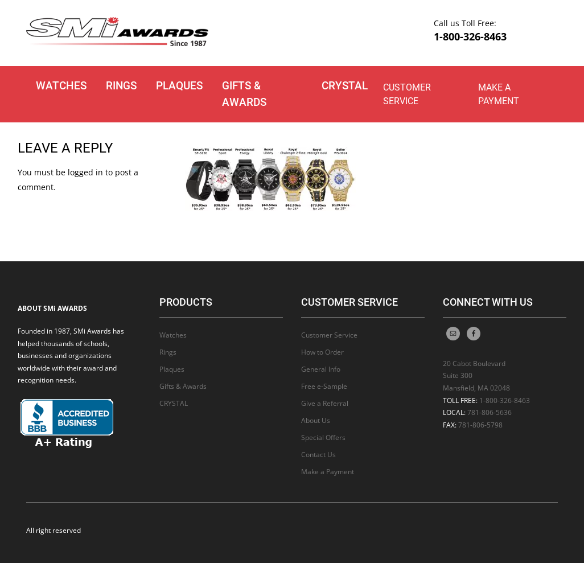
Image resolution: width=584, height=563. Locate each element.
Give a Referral (324, 403)
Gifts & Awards (244, 94)
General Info (320, 369)
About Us (315, 420)
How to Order (322, 352)
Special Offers (323, 437)
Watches (61, 85)
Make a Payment (498, 94)
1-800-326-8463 (470, 36)
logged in (85, 172)
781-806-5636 (489, 412)
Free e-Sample (324, 386)
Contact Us (318, 454)
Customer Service (407, 94)
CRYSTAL (345, 85)
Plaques (179, 85)
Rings (121, 85)
